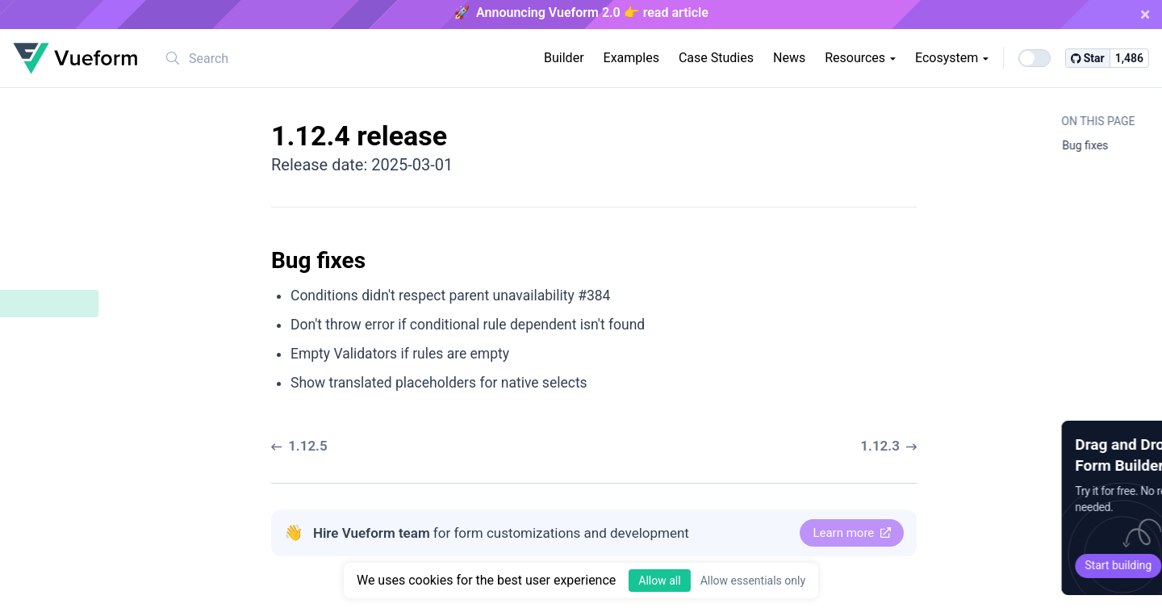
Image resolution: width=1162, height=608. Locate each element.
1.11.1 (43, 468)
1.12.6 (43, 247)
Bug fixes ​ (66, 331)
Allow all (659, 580)
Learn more (852, 533)
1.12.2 (43, 386)
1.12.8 (43, 192)
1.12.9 (43, 165)
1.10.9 (43, 551)
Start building (1012, 565)
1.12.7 (43, 220)
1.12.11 (47, 110)
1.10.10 (47, 523)
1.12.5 (43, 275)
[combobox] (258, 58)
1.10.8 (43, 578)
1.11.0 (43, 496)
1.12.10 (47, 137)
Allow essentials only (752, 580)
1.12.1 (43, 413)
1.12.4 (44, 302)
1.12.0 (43, 441)
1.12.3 (43, 359)
